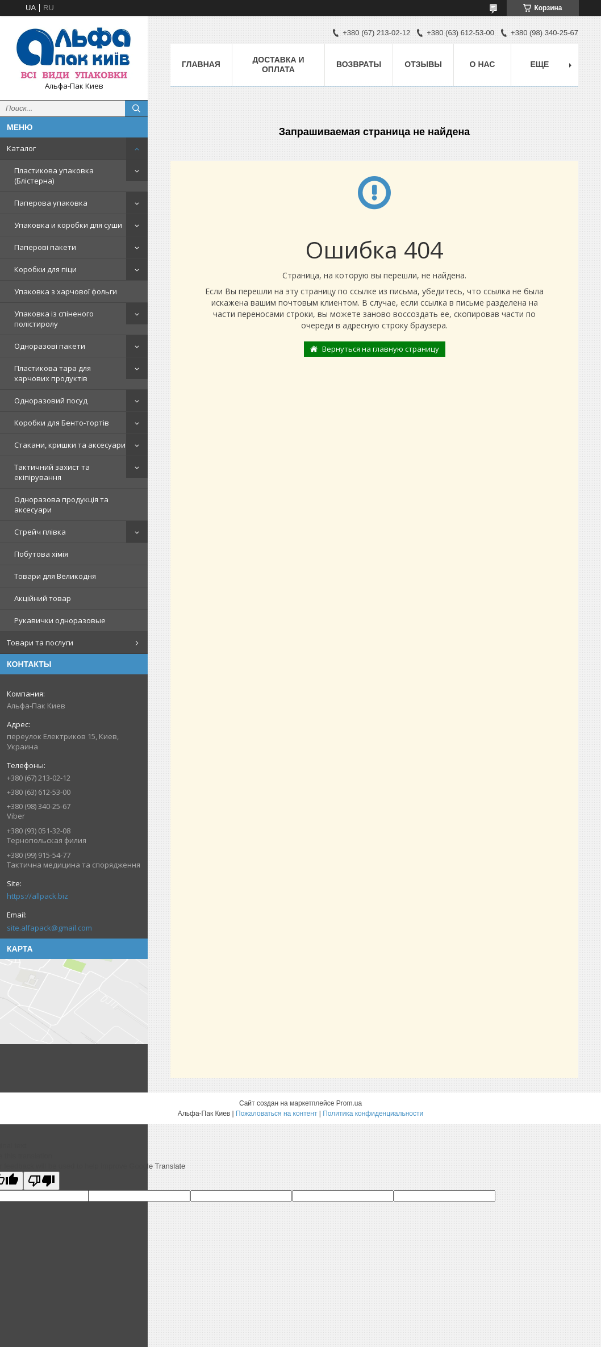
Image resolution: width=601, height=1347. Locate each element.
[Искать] (136, 108)
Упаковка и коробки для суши (68, 225)
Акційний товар (42, 598)
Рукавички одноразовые (60, 620)
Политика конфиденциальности (373, 1113)
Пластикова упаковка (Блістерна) (54, 175)
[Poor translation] (41, 1180)
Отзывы (423, 64)
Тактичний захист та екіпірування (52, 472)
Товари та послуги (40, 642)
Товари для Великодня (55, 576)
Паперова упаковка (50, 203)
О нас (482, 64)
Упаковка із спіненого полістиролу (54, 318)
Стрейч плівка (40, 532)
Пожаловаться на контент (276, 1113)
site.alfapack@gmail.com (49, 928)
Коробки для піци (45, 269)
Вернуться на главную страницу (380, 349)
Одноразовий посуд (50, 400)
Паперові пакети (45, 247)
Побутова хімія (41, 554)
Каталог (21, 148)
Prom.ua (349, 1103)
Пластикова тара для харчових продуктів (52, 373)
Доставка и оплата (278, 64)
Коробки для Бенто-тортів (61, 423)
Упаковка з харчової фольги (65, 291)
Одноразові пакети (49, 346)
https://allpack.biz (37, 896)
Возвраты (358, 64)
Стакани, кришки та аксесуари (70, 445)
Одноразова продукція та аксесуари (61, 504)
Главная (201, 64)
